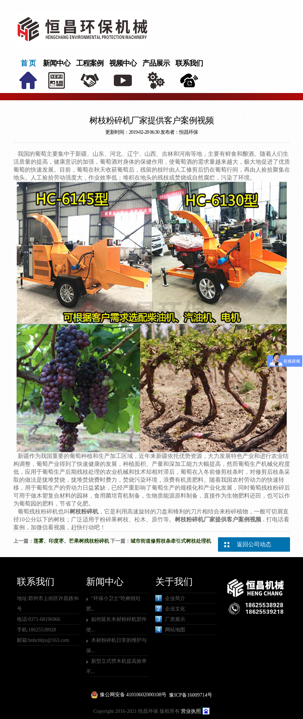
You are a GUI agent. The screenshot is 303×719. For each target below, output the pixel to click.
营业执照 (191, 711)
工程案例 (89, 63)
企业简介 (170, 598)
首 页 (28, 63)
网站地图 (170, 629)
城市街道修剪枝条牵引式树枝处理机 (170, 541)
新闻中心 (56, 63)
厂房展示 (170, 619)
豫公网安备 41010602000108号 (133, 694)
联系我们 (189, 63)
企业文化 (170, 608)
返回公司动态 (254, 544)
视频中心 (123, 63)
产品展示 (156, 63)
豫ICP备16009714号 (190, 695)
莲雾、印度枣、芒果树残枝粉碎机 (71, 541)
